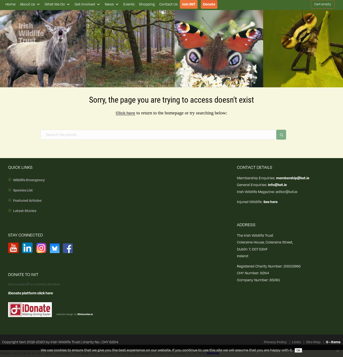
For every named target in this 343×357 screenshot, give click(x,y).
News (112, 4)
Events (129, 4)
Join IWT (188, 4)
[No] (337, 351)
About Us (30, 4)
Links (296, 342)
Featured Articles (27, 200)
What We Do (57, 4)
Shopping (147, 4)
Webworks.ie (85, 314)
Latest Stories (24, 211)
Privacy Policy (275, 342)
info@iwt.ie (277, 185)
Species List (23, 190)
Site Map (313, 342)
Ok (298, 350)
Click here (125, 113)
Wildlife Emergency (29, 180)
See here (270, 202)
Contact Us (168, 4)
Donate (209, 4)
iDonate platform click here (30, 293)
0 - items (333, 342)
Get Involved (87, 4)
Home (10, 4)
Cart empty (322, 4)
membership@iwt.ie (292, 178)
